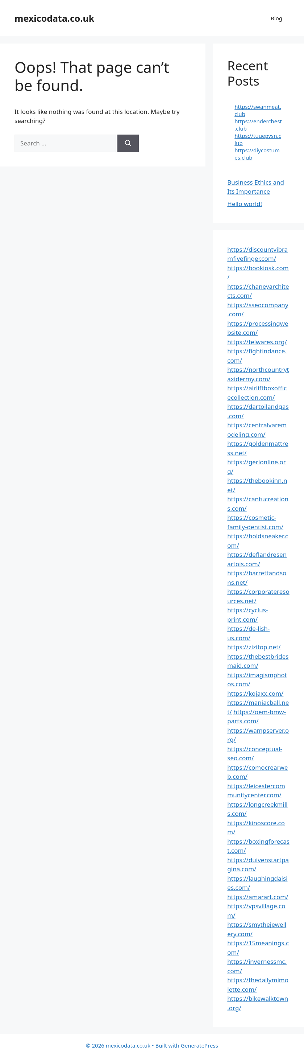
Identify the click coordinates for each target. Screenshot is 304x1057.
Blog (276, 18)
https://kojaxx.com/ (255, 693)
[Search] (128, 143)
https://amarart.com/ (257, 897)
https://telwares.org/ (257, 342)
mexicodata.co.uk (54, 18)
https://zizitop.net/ (253, 647)
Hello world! (244, 204)
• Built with (133, 1045)
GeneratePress (199, 1045)
